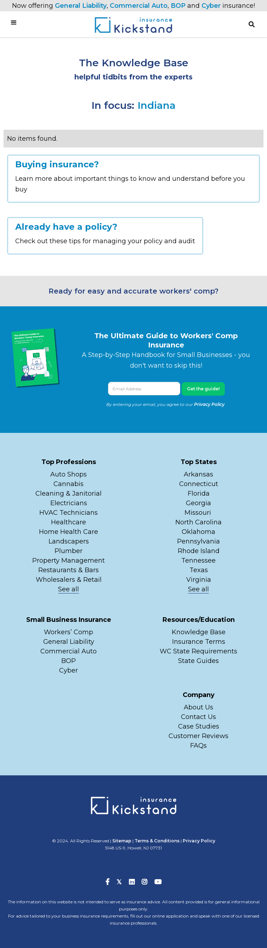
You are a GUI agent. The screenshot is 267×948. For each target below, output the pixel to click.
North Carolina (198, 522)
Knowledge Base (199, 632)
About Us (198, 707)
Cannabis (68, 484)
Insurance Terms (198, 642)
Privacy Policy (209, 404)
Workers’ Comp (68, 632)
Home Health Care (68, 532)
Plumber (69, 551)
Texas (198, 570)
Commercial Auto (138, 6)
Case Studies (198, 726)
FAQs (198, 745)
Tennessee (198, 560)
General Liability (81, 6)
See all (68, 589)
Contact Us (198, 717)
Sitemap (121, 840)
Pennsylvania (198, 541)
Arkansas (198, 474)
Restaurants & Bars (68, 570)
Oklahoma (198, 532)
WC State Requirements (198, 651)
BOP (178, 6)
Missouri (198, 513)
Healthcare (68, 522)
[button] (251, 24)
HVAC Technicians (68, 513)
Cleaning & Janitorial (68, 493)
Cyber (211, 6)
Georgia (198, 503)
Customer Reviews (198, 736)
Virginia (198, 580)
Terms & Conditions (157, 840)
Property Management (68, 560)
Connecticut (198, 484)
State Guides (198, 661)
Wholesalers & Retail (69, 580)
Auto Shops (68, 474)
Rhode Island (199, 551)
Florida (199, 493)
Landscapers (69, 541)
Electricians (68, 503)
